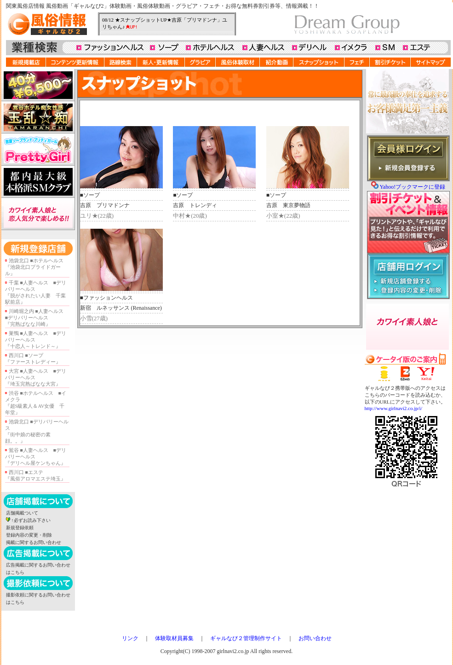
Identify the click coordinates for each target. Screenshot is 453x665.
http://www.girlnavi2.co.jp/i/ (393, 408)
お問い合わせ (315, 638)
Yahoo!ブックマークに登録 (412, 187)
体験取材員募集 (174, 638)
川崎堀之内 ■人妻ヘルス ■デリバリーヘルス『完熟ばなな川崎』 (37, 318)
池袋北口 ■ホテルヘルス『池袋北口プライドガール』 (34, 267)
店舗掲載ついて (22, 512)
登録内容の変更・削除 (29, 535)
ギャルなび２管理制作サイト (246, 638)
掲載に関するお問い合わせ (33, 542)
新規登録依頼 (20, 527)
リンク (130, 638)
